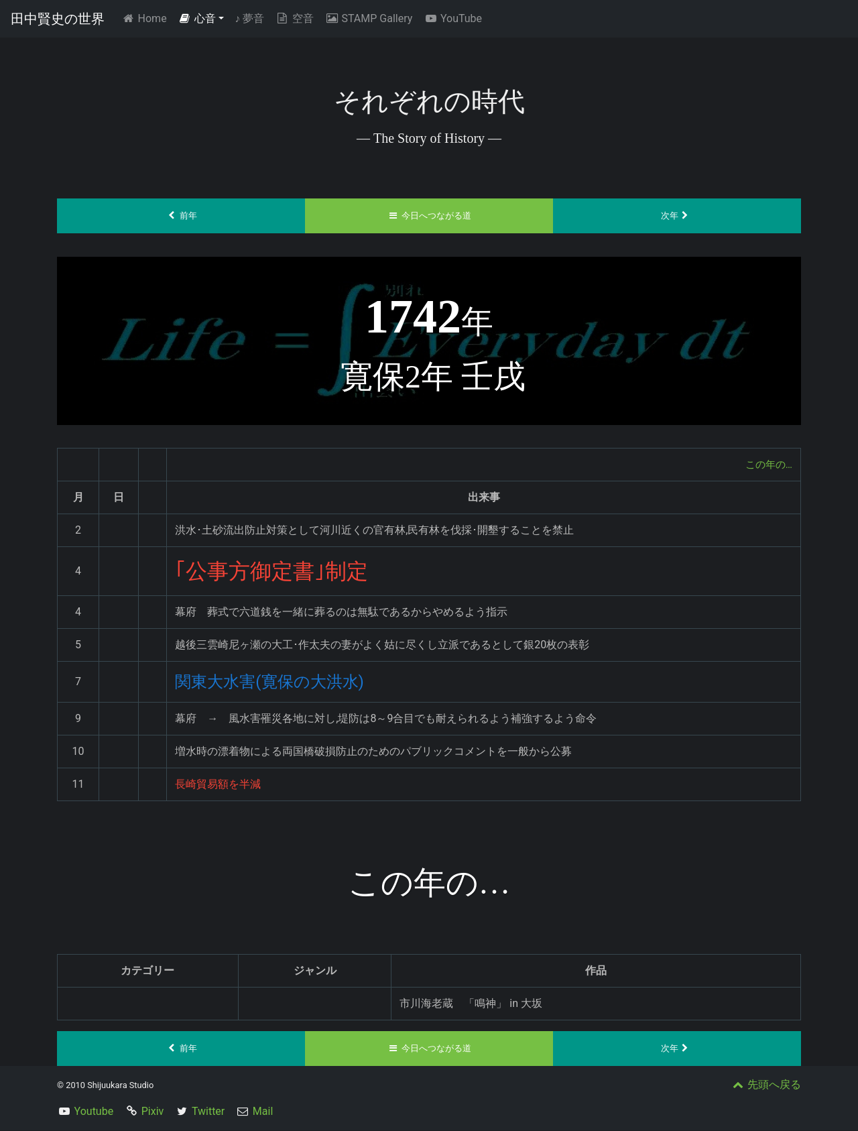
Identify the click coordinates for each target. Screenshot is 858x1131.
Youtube (94, 1112)
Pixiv (152, 1112)
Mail (263, 1112)
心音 (197, 18)
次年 (677, 216)
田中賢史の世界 (58, 19)
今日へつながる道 (429, 216)
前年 (181, 216)
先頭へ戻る (765, 1085)
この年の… (767, 464)
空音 (294, 18)
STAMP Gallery (368, 18)
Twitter (208, 1112)
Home (146, 18)
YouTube (452, 18)
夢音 (249, 18)
